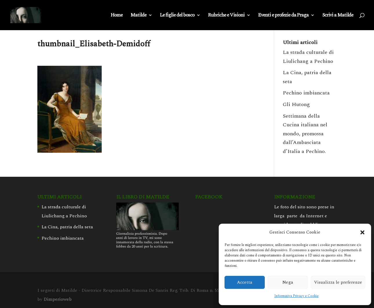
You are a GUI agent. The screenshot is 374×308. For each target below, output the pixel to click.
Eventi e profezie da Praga (283, 16)
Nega (287, 282)
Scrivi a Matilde (337, 16)
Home (117, 16)
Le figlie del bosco (177, 16)
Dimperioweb (57, 299)
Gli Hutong (296, 104)
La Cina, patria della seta (67, 226)
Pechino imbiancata (306, 93)
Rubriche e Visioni (226, 16)
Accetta (244, 282)
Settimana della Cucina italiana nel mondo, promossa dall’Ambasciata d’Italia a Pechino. (305, 133)
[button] (362, 232)
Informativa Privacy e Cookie (296, 296)
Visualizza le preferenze (338, 282)
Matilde (138, 16)
